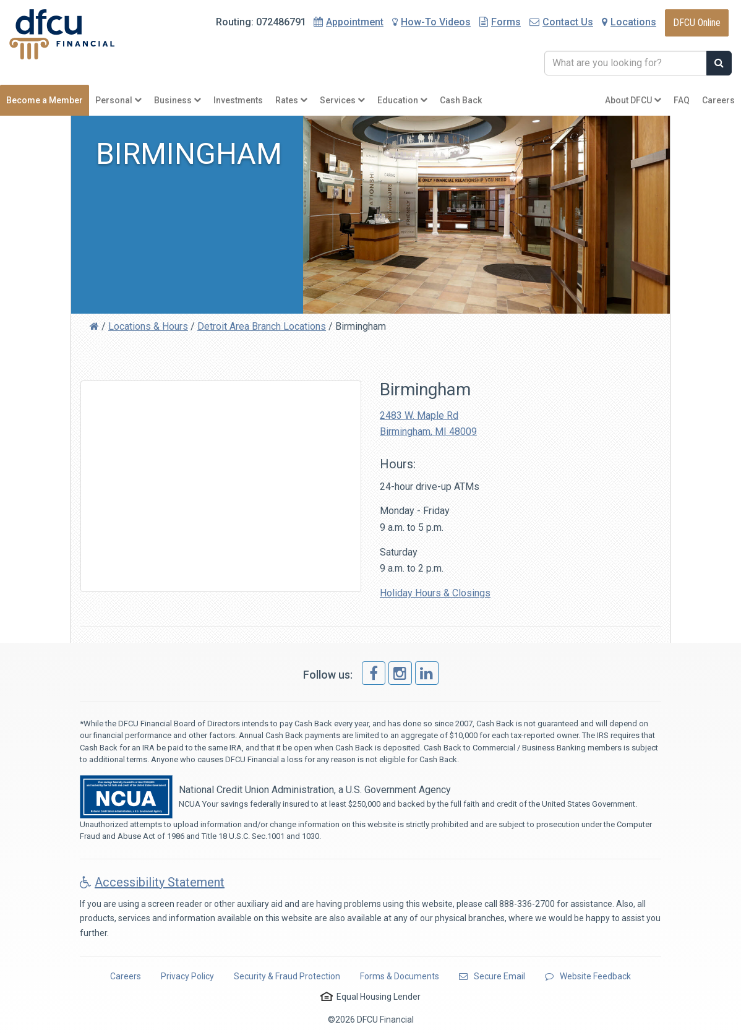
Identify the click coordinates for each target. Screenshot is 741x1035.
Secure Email (492, 976)
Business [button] (177, 100)
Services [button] (342, 100)
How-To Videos (431, 22)
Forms (500, 22)
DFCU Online (697, 22)
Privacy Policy (187, 976)
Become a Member (44, 100)
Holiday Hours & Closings (435, 593)
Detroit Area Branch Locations (261, 326)
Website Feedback (588, 976)
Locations (629, 22)
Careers (718, 100)
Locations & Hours (148, 326)
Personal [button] (118, 100)
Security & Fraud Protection (287, 976)
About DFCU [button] (633, 100)
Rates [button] (291, 100)
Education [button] (402, 100)
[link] (373, 673)
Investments (238, 100)
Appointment (354, 22)
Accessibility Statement (152, 882)
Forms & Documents (399, 976)
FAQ (682, 100)
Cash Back (461, 100)
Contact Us (561, 22)
